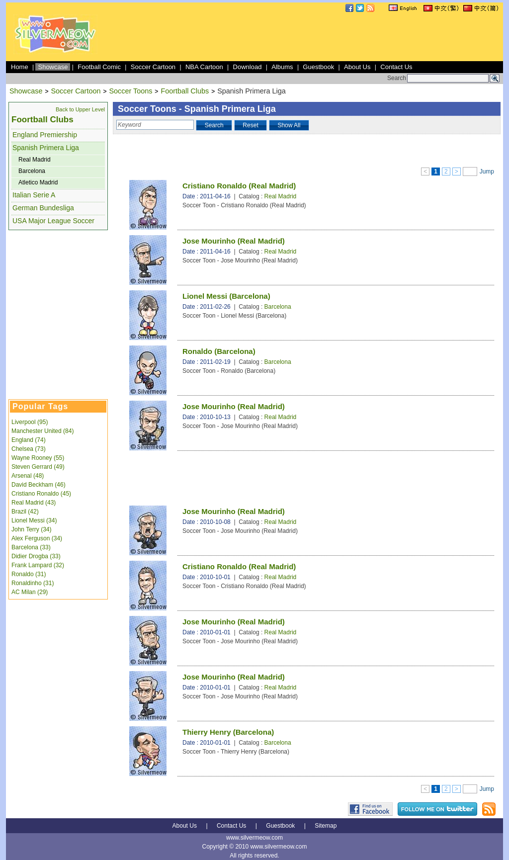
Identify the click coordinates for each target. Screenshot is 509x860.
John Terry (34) (31, 529)
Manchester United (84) (42, 431)
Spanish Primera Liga (45, 148)
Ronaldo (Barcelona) (218, 351)
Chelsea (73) (28, 448)
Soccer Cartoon (153, 67)
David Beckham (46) (38, 484)
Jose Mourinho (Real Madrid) (233, 241)
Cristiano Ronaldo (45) (41, 493)
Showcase (53, 67)
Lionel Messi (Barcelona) (226, 296)
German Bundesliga (43, 208)
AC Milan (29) (29, 592)
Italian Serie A (33, 195)
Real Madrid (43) (33, 502)
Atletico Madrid (38, 182)
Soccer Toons (130, 91)
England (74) (28, 439)
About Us (357, 67)
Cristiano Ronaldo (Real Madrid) (239, 185)
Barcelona (31, 171)
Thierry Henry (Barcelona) (228, 732)
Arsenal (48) (27, 475)
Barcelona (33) (31, 547)
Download (247, 67)
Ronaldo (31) (28, 574)
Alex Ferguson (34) (36, 538)
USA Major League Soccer (53, 221)
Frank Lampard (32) (37, 565)
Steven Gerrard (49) (38, 466)
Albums (282, 67)
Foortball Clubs (185, 91)
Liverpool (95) (29, 422)
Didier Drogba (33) (36, 556)
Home (19, 67)
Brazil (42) (25, 511)
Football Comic (99, 67)
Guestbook (318, 67)
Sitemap (326, 825)
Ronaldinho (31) (32, 583)
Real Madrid (34, 159)
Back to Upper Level (80, 109)
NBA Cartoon (204, 67)
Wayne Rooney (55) (37, 457)
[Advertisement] (320, 36)
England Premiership (44, 135)
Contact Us (396, 67)
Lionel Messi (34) (34, 520)
